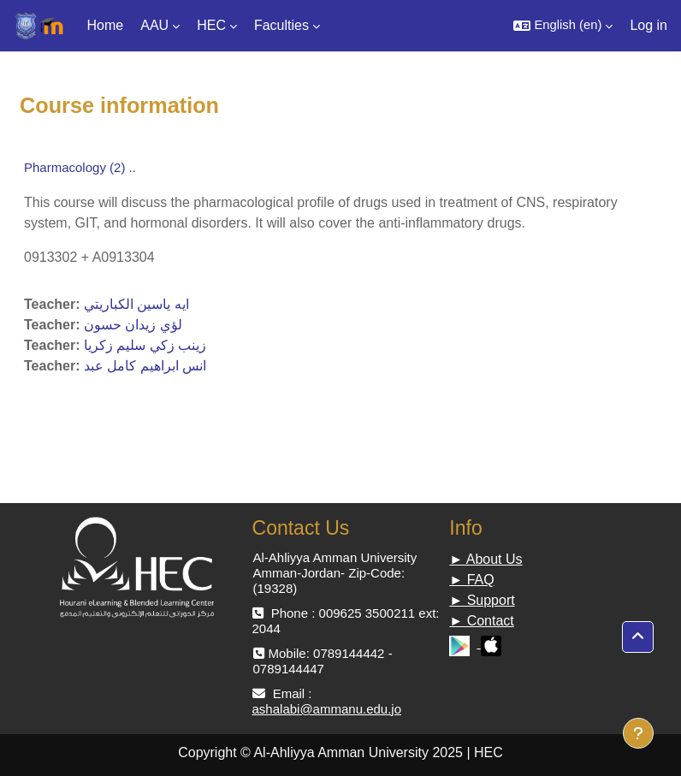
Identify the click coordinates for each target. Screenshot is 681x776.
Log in (648, 25)
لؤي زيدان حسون (133, 324)
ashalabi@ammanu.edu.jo (327, 709)
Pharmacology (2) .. (80, 167)
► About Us (485, 559)
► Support (481, 600)
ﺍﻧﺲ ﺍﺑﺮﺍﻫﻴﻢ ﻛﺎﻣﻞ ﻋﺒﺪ (145, 365)
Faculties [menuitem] (281, 25)
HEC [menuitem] (211, 25)
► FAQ (471, 579)
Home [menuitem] (105, 25)
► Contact (481, 620)
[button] (563, 25)
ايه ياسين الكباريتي (136, 304)
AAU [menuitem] (154, 25)
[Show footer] (638, 733)
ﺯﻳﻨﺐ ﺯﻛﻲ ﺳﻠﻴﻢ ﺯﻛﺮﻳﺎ (145, 345)
